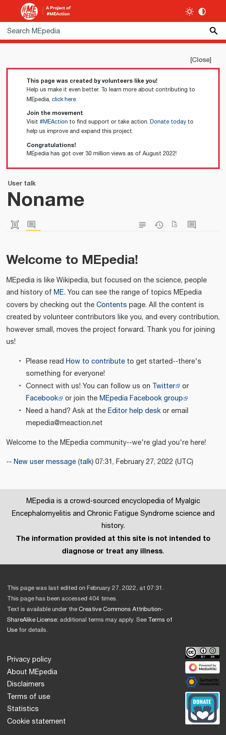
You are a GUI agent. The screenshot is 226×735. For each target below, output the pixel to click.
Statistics (23, 709)
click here (64, 99)
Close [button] (201, 60)
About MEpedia (32, 672)
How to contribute (95, 361)
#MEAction (54, 122)
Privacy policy (29, 659)
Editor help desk (134, 411)
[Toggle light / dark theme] (189, 11)
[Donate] (202, 707)
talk (86, 462)
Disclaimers (26, 684)
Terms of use (28, 696)
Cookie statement (36, 721)
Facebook (42, 398)
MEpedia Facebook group (141, 398)
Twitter (163, 386)
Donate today (168, 122)
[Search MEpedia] (113, 31)
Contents (111, 305)
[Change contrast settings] (202, 11)
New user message (45, 462)
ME (59, 292)
